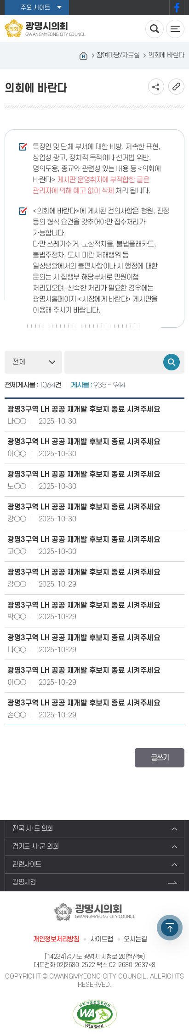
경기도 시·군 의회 (35, 846)
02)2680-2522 (76, 965)
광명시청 (23, 882)
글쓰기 (160, 758)
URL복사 (176, 86)
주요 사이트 (35, 7)
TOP (169, 927)
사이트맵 (101, 939)
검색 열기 (154, 29)
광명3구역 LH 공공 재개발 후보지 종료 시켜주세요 (83, 409)
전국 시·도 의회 (32, 829)
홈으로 (84, 55)
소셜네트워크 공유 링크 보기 (156, 86)
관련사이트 (26, 864)
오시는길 (135, 939)
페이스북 (176, 7)
